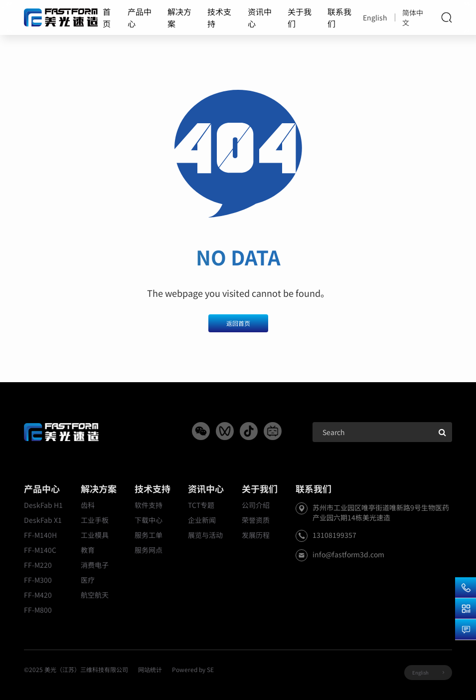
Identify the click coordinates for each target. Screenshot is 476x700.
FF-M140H (40, 535)
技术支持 (219, 17)
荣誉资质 (256, 520)
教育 (88, 550)
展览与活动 (205, 535)
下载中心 (148, 520)
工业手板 (95, 520)
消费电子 (95, 565)
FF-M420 (38, 595)
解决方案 (179, 17)
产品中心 (140, 17)
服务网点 (148, 550)
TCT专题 (201, 505)
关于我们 (300, 17)
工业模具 (95, 535)
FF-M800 (38, 610)
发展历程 (256, 535)
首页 (107, 17)
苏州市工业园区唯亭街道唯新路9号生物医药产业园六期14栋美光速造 (381, 512)
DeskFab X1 (43, 520)
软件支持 (148, 505)
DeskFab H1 (43, 505)
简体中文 (412, 17)
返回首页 (238, 323)
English (375, 17)
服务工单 (148, 535)
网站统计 (150, 669)
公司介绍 (256, 505)
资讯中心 (260, 17)
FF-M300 (38, 580)
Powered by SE (193, 669)
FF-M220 (38, 565)
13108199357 (334, 535)
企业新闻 (202, 520)
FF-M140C (40, 550)
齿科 (88, 505)
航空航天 (95, 595)
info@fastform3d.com (348, 554)
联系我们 (339, 17)
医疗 (88, 580)
